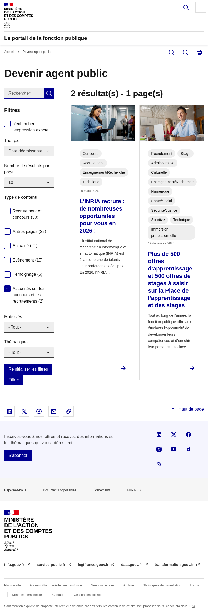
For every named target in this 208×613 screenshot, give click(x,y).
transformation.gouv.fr (175, 565)
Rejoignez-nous (15, 490)
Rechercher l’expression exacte (30, 126)
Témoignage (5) (27, 274)
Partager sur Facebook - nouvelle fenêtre (39, 411)
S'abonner (17, 455)
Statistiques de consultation (162, 585)
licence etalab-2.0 (177, 606)
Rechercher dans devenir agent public (49, 93)
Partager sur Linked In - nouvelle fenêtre (9, 411)
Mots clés (13, 316)
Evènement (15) (28, 260)
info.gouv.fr (14, 565)
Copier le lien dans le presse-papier (68, 411)
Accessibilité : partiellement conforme (56, 585)
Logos (194, 585)
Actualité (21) (25, 245)
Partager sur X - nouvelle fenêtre (24, 411)
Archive (128, 585)
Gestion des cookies (88, 595)
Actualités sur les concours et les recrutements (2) (28, 294)
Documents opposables (59, 490)
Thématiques (16, 342)
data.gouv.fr (132, 565)
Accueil (9, 52)
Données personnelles (27, 595)
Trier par (12, 140)
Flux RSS (134, 490)
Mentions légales (103, 585)
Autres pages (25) (29, 231)
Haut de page (190, 409)
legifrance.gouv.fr (94, 565)
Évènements (102, 490)
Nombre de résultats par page (26, 169)
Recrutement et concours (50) (27, 214)
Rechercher (186, 7)
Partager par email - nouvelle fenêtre (53, 411)
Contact (57, 595)
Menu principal (200, 7)
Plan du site (12, 585)
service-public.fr (51, 565)
